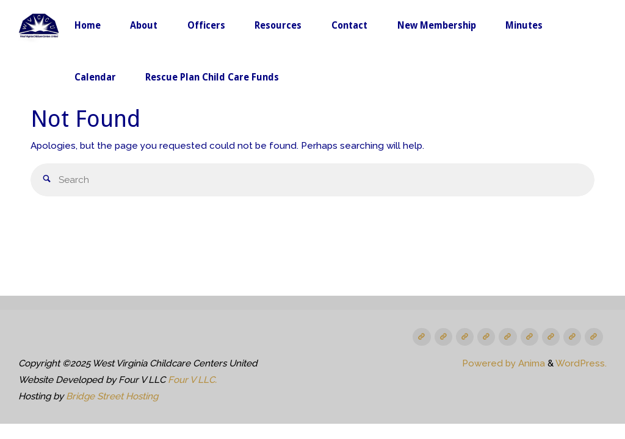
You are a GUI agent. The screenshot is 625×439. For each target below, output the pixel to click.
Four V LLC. (192, 379)
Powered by (489, 363)
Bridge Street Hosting (112, 396)
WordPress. (581, 363)
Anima (530, 363)
